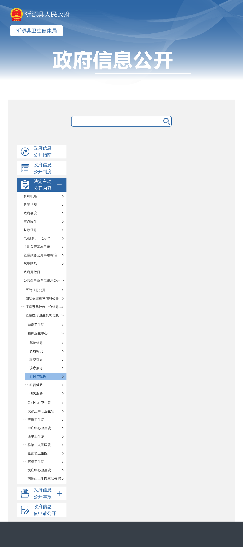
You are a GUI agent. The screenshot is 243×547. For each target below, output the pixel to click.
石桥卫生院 (36, 462)
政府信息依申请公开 (45, 510)
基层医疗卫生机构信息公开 (45, 315)
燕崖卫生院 (36, 420)
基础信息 (36, 343)
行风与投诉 (38, 376)
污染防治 (30, 263)
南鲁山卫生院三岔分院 (44, 478)
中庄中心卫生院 (39, 428)
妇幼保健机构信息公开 (42, 298)
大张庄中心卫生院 (41, 411)
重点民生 (30, 221)
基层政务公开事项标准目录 (44, 255)
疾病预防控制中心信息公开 (45, 307)
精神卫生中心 (38, 333)
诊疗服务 (36, 368)
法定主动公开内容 (48, 185)
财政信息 (30, 230)
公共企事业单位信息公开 (42, 280)
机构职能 (30, 196)
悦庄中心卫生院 (39, 470)
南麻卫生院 (36, 325)
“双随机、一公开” (37, 238)
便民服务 (36, 393)
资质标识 (36, 351)
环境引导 (36, 360)
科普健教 (36, 385)
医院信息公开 (36, 290)
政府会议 (30, 213)
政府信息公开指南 (43, 151)
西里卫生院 (36, 436)
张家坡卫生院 (38, 453)
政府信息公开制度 (43, 168)
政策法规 (30, 205)
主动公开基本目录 (37, 247)
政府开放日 (32, 272)
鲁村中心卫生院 (39, 403)
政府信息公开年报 (48, 493)
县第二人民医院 (39, 445)
